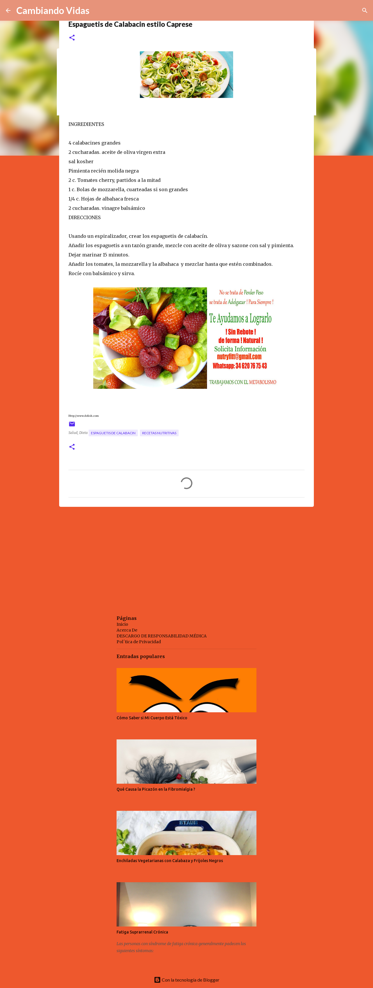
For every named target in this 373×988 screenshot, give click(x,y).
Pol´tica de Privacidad (139, 641)
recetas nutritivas (159, 433)
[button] (71, 38)
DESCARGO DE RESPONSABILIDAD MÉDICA (162, 636)
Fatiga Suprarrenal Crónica (142, 932)
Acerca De (127, 630)
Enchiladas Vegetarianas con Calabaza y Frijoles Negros (170, 860)
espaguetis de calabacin (113, 433)
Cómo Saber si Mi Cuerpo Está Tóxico (152, 717)
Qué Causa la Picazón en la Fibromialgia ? (156, 789)
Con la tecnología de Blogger (186, 979)
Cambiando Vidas (52, 10)
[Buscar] (364, 10)
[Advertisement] (186, 556)
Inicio (122, 624)
